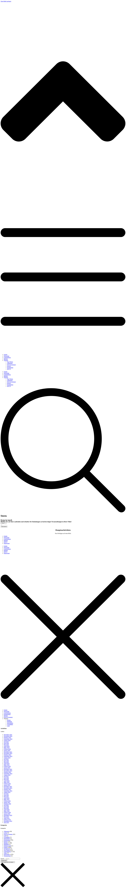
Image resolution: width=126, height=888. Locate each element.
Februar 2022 (7, 783)
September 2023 (8, 756)
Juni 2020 (6, 806)
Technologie (7, 848)
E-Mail (3, 523)
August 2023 (7, 757)
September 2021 (8, 791)
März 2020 (6, 811)
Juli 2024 (6, 742)
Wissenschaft (7, 856)
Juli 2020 (6, 805)
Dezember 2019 (8, 815)
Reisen (9, 720)
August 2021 (7, 792)
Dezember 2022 (8, 769)
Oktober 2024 (7, 737)
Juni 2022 (6, 778)
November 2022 (8, 770)
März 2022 (6, 782)
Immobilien (10, 723)
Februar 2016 (7, 819)
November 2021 (8, 788)
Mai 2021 (6, 796)
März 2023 (6, 765)
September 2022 (8, 773)
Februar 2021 (7, 801)
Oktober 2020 (7, 803)
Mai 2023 (6, 762)
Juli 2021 (6, 793)
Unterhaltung (7, 357)
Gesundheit (10, 724)
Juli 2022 (6, 776)
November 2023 (8, 753)
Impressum (7, 543)
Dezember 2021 (8, 786)
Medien (6, 359)
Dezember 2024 (8, 734)
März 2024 (6, 747)
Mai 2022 (6, 779)
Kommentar (10, 367)
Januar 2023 (7, 767)
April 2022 (6, 780)
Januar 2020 (7, 814)
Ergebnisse (4, 860)
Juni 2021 (6, 795)
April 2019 (6, 818)
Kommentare (7, 714)
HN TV (9, 369)
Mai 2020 (6, 808)
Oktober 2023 (7, 755)
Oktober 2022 (7, 772)
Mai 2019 (6, 816)
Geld (8, 726)
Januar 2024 (7, 750)
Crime (5, 833)
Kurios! (9, 366)
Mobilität (9, 721)
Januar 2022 (7, 785)
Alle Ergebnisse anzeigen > (7, 862)
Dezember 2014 (8, 821)
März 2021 (6, 799)
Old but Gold (7, 845)
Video (5, 853)
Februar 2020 (7, 812)
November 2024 (8, 736)
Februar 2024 (7, 749)
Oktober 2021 (7, 789)
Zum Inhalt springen (6, 1)
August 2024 (7, 740)
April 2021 (6, 798)
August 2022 (7, 775)
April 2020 (6, 809)
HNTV (5, 542)
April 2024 (6, 746)
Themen (6, 360)
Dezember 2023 (8, 752)
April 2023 (6, 763)
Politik (5, 354)
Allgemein (10, 363)
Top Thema (10, 362)
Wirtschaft (6, 356)
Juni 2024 (6, 743)
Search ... (3, 858)
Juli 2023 (6, 759)
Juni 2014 (6, 822)
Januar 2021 (7, 802)
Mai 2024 (6, 744)
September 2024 (8, 739)
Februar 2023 (7, 766)
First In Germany (11, 364)
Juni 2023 (6, 760)
